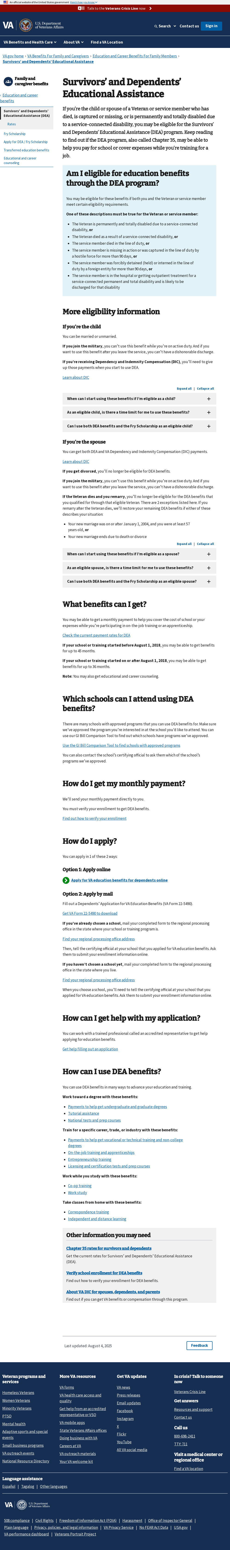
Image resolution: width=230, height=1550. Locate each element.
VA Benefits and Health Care (28, 42)
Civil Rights (44, 1520)
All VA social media (132, 1449)
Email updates (129, 1403)
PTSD (7, 1416)
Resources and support (193, 1409)
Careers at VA (70, 1445)
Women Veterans (16, 1400)
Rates (11, 124)
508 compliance (17, 1520)
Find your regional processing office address (99, 938)
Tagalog (27, 1486)
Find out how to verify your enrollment (94, 818)
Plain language (16, 1527)
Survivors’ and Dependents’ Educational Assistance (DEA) (27, 113)
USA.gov (181, 1527)
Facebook (125, 1410)
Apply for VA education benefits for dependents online (119, 880)
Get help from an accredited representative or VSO (83, 1411)
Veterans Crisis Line (190, 1391)
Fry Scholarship (15, 134)
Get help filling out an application (90, 1049)
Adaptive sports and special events (25, 1434)
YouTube (124, 1441)
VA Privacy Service (119, 1527)
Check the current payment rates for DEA (96, 635)
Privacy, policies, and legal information (66, 1527)
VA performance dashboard (26, 1534)
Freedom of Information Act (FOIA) (88, 1520)
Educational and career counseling (20, 160)
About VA (72, 42)
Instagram (125, 1418)
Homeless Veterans (18, 1392)
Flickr (121, 1434)
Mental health (14, 1423)
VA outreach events (18, 1453)
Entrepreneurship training (89, 1159)
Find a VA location (188, 1468)
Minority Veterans (17, 1408)
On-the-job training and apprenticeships (101, 1152)
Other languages (53, 1486)
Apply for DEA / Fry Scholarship (26, 142)
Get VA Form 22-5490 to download (90, 913)
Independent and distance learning (97, 1218)
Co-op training (80, 1185)
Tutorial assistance (83, 1113)
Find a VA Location (107, 42)
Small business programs (23, 1445)
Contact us (189, 26)
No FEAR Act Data (153, 1527)
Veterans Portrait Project (75, 1534)
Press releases (128, 1395)
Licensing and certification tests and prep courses (109, 1166)
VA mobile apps (72, 1422)
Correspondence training (88, 1212)
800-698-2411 (184, 1436)
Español (8, 1486)
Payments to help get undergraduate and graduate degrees (117, 1106)
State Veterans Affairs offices (83, 1430)
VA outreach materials (78, 1453)
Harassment (132, 1520)
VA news (123, 1387)
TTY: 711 (180, 1444)
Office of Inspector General (170, 1520)
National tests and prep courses (94, 1120)
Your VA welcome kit (76, 1461)
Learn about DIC (76, 377)
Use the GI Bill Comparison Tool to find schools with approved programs (121, 745)
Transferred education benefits (26, 150)
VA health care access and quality (80, 1398)
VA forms (67, 1387)
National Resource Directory (25, 1461)
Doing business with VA (78, 1438)
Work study (77, 1192)
